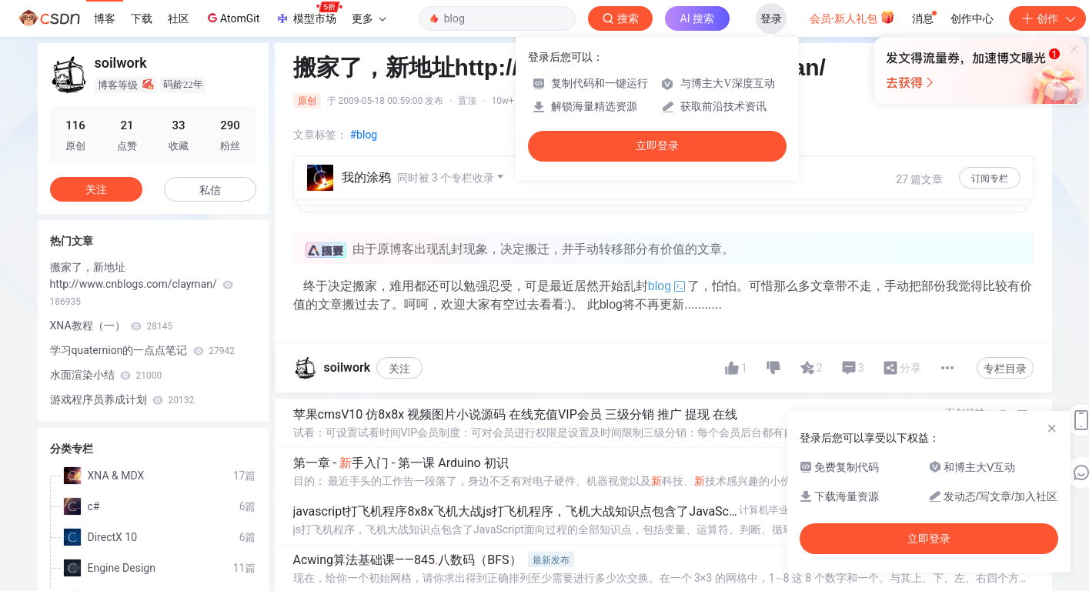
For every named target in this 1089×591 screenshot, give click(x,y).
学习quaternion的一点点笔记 (143, 350)
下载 (141, 18)
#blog (364, 135)
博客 (104, 18)
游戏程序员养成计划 (122, 399)
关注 (399, 368)
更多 (369, 18)
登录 (771, 18)
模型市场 (308, 14)
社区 (178, 18)
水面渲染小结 (106, 375)
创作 (1047, 18)
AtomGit (232, 18)
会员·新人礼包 (852, 17)
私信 (210, 190)
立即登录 (657, 146)
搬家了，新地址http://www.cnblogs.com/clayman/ (142, 284)
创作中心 (972, 18)
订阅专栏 (989, 178)
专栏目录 (1005, 368)
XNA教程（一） (111, 325)
